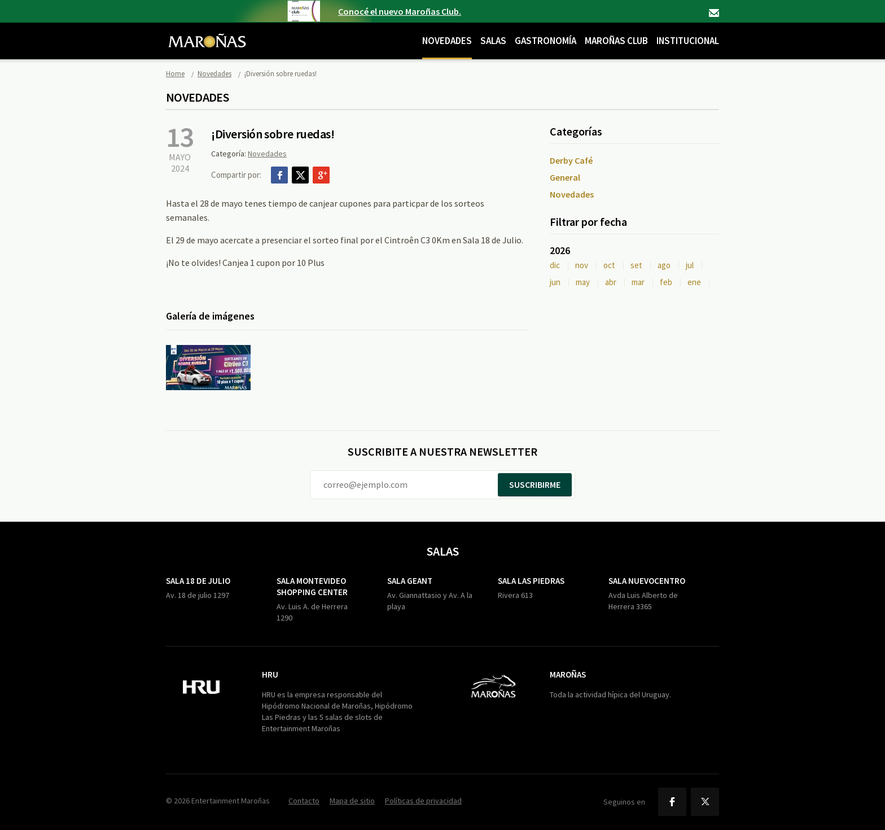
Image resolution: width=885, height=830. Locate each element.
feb (666, 282)
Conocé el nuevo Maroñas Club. (399, 11)
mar (638, 282)
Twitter (300, 175)
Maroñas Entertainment (207, 32)
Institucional (687, 40)
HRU (270, 674)
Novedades (447, 40)
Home (175, 73)
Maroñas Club (616, 40)
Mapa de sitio (352, 801)
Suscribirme (534, 484)
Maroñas (568, 674)
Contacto (714, 13)
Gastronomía (545, 40)
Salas (493, 40)
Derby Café (571, 160)
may (583, 282)
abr (610, 282)
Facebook (279, 175)
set (636, 265)
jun (555, 282)
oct (609, 265)
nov (581, 265)
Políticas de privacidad (423, 801)
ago (664, 265)
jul (690, 265)
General (565, 177)
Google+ (321, 175)
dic (555, 265)
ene (694, 282)
